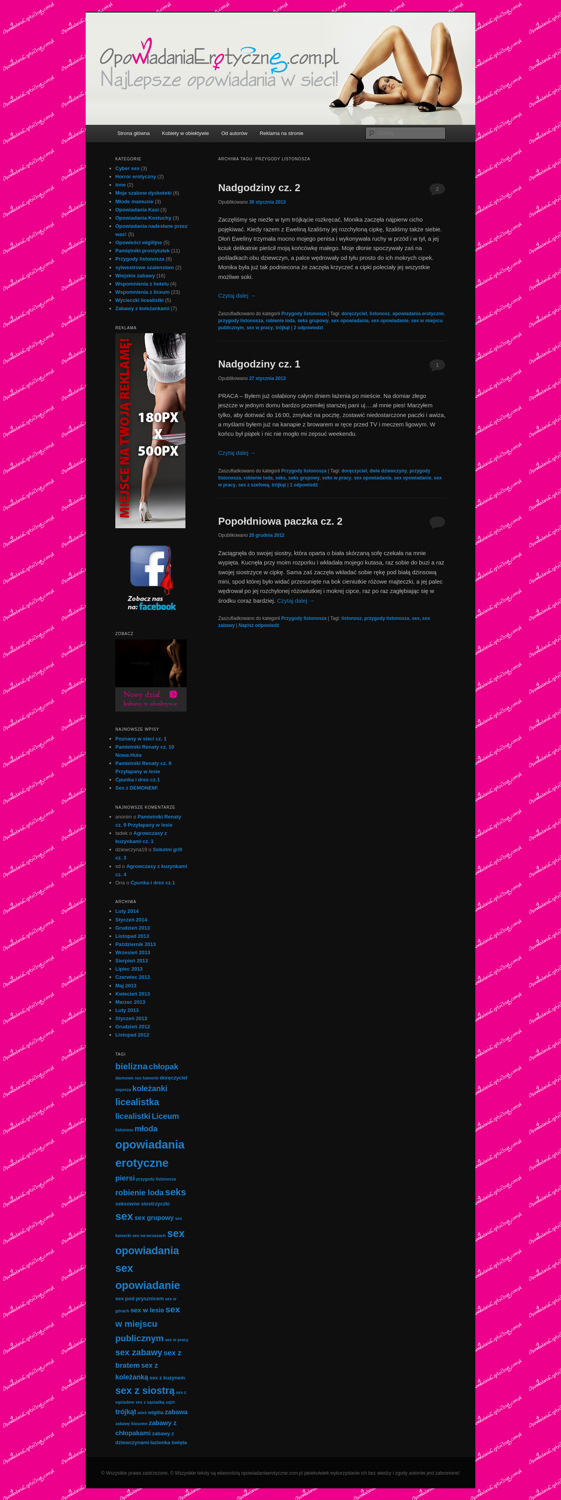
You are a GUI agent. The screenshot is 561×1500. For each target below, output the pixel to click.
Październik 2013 (135, 944)
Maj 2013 (125, 986)
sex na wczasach (149, 1235)
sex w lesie (147, 1310)
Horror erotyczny (135, 176)
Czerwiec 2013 (132, 977)
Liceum (165, 1116)
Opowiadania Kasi (137, 210)
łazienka (160, 1442)
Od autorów (234, 133)
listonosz (379, 313)
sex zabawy (138, 1352)
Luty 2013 (127, 1010)
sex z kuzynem (167, 1378)
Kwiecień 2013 (132, 994)
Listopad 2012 (132, 1035)
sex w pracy (260, 327)
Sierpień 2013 (131, 961)
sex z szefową (253, 485)
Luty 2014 (127, 911)
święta (179, 1442)
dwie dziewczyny (388, 471)
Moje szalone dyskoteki (143, 193)
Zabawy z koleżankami (142, 308)
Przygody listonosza (303, 313)
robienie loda (280, 320)
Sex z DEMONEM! (136, 788)
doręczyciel (354, 313)
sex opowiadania (350, 320)
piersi (125, 1178)
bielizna (131, 1066)
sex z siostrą (145, 1390)
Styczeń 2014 (131, 920)
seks (280, 478)
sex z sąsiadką (150, 1402)
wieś (142, 1412)
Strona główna (133, 133)
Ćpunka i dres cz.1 (137, 780)
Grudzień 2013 (132, 928)
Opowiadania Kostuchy (143, 218)
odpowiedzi (308, 327)
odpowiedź (304, 485)
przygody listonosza (240, 320)
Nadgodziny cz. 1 (259, 364)
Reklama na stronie (281, 133)
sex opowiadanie (390, 320)
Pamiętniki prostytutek (142, 251)
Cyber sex (127, 168)
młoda (146, 1128)
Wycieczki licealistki (139, 300)
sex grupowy (154, 1217)
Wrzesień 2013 (132, 952)
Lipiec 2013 (129, 969)
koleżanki (150, 1088)
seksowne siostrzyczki (142, 1204)
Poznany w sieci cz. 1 (141, 739)
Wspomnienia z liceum (142, 292)
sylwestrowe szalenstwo (144, 267)
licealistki (132, 1116)
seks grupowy (312, 320)
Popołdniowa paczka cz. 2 (280, 521)
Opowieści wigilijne (138, 242)
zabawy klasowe (131, 1423)
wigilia (156, 1412)
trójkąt (282, 327)
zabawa (176, 1411)
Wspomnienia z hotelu (142, 284)
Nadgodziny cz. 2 (259, 187)
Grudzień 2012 (132, 1027)
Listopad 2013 (132, 936)
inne (120, 185)
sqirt (170, 1402)
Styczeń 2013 (131, 1018)
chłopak (163, 1066)
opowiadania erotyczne (418, 313)
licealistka (137, 1102)
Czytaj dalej (237, 295)
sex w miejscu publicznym (147, 1324)
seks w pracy (336, 478)
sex (416, 618)
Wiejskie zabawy (135, 276)
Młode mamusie (134, 201)
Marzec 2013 (130, 1002)
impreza (123, 1089)
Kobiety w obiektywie (185, 133)
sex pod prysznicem (139, 1298)
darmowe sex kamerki (137, 1078)
